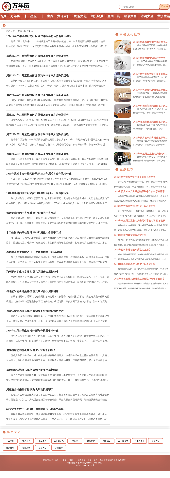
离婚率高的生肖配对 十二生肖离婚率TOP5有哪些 (34, 252)
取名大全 (42, 448)
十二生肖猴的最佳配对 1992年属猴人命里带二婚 (33, 232)
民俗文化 (80, 16)
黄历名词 (26, 441)
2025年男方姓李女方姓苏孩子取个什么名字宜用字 (151, 138)
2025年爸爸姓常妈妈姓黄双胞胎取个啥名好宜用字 (151, 90)
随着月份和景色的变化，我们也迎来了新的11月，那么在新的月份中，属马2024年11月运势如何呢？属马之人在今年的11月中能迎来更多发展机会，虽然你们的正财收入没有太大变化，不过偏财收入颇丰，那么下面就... (58, 162)
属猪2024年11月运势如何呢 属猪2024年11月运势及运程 (37, 55)
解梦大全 (156, 441)
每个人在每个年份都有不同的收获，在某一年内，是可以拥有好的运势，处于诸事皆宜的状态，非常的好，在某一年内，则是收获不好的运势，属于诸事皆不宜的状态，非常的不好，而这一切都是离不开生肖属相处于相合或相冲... (57, 339)
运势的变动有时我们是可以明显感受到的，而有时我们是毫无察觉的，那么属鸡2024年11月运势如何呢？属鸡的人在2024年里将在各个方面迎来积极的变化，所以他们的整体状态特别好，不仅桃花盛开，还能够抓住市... (57, 103)
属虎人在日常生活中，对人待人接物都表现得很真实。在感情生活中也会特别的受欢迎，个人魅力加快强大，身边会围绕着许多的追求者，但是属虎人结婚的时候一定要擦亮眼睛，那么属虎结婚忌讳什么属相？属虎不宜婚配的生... (57, 358)
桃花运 (75, 441)
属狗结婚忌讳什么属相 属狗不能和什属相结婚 (32, 369)
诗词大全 (147, 16)
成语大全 (130, 16)
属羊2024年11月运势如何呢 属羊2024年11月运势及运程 (37, 134)
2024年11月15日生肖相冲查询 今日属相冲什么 (32, 330)
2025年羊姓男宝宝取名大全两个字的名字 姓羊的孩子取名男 (151, 153)
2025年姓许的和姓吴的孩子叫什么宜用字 (151, 74)
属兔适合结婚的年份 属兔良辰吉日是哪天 (29, 389)
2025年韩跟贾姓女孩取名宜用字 (149, 58)
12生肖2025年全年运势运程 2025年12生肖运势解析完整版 (38, 36)
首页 (3, 16)
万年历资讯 (139, 441)
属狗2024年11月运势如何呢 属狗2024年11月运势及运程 (37, 75)
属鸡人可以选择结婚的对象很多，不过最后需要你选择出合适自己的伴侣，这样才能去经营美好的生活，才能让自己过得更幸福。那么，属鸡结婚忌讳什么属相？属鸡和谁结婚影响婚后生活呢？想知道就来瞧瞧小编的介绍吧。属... (57, 319)
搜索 (164, 6)
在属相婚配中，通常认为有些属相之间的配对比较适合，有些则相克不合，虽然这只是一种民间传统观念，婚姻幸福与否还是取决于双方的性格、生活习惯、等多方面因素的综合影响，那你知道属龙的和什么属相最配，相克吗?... (57, 299)
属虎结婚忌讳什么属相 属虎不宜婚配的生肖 (31, 350)
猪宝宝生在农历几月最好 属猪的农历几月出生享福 (35, 409)
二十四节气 (59, 441)
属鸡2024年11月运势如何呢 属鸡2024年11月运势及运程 (37, 95)
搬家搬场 (10, 448)
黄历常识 (107, 441)
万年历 (15, 16)
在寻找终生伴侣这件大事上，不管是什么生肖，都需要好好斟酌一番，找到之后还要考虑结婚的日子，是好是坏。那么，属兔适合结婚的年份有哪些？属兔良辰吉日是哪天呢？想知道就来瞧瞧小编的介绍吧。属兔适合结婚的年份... (57, 397)
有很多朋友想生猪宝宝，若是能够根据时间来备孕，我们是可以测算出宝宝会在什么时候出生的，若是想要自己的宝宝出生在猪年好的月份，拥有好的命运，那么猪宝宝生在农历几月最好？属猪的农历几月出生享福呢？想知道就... (57, 417)
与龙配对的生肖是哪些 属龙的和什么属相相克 (32, 291)
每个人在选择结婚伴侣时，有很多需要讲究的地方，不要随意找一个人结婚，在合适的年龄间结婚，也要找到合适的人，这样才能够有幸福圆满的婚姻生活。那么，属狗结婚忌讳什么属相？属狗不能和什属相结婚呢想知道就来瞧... (57, 378)
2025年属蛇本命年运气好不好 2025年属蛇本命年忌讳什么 (38, 173)
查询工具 (113, 16)
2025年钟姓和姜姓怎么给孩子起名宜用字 (151, 106)
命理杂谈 (26, 448)
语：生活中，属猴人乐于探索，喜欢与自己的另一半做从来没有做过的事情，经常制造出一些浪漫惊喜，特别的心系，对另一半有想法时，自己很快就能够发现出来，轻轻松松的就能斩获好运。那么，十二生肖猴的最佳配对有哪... (57, 240)
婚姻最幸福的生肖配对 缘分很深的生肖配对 (31, 212)
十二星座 (30, 16)
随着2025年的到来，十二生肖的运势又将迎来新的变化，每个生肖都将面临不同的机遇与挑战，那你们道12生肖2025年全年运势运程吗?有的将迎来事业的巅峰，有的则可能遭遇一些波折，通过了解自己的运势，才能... (57, 44)
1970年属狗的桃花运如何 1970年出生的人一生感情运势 (37, 193)
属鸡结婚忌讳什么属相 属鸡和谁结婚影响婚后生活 (35, 311)
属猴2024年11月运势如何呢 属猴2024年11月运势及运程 (37, 114)
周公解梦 (97, 16)
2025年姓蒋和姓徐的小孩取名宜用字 (151, 42)
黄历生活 (163, 16)
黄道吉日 (63, 16)
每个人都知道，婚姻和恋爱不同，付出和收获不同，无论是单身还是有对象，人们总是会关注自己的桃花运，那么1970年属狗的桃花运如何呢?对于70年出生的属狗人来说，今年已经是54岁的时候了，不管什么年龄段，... (57, 201)
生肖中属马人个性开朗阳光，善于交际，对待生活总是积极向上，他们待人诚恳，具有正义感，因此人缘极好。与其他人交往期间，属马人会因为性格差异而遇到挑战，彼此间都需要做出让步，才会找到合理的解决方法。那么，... (57, 280)
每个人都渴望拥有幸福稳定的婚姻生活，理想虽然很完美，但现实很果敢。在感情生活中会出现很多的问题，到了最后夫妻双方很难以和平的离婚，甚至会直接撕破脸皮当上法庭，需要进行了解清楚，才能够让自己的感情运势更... (57, 260)
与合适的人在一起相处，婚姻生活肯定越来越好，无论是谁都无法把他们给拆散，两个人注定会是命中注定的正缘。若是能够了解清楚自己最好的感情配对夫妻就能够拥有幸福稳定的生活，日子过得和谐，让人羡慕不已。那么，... (57, 221)
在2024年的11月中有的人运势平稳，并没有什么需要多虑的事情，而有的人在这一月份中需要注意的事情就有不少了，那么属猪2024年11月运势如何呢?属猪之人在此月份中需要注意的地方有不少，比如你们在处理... (57, 64)
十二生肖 (47, 16)
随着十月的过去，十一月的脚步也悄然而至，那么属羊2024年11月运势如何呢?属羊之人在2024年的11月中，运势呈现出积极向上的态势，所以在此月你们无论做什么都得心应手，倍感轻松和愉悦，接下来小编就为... (58, 142)
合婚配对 (59, 448)
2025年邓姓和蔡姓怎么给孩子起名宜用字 (151, 122)
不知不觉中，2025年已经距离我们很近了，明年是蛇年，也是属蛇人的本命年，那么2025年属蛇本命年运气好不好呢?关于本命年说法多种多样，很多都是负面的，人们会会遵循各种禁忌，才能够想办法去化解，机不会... (57, 182)
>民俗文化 (28, 31)
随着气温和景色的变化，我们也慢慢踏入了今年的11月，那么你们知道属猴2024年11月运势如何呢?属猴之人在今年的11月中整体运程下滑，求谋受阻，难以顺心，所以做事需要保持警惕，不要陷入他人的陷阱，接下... (57, 123)
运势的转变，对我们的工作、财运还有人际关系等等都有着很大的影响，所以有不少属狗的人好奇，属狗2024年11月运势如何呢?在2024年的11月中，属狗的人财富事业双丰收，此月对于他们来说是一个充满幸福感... (57, 83)
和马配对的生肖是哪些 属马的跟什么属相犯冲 (32, 271)
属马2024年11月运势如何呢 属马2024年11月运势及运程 (37, 154)
